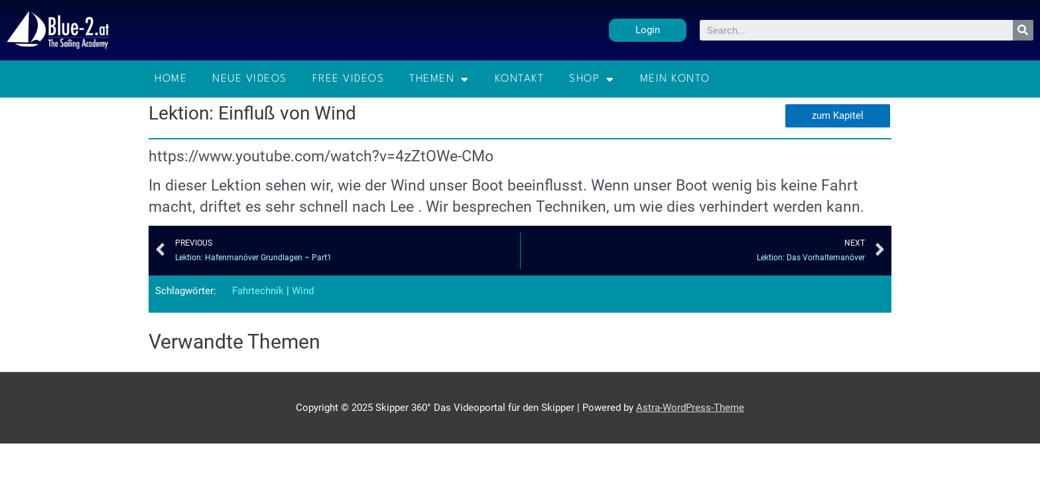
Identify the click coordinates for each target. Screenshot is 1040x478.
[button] (647, 30)
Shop (592, 79)
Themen (439, 79)
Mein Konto (675, 79)
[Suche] (1023, 30)
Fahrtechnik (258, 291)
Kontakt (520, 79)
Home (171, 79)
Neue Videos (249, 79)
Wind (303, 291)
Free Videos (348, 79)
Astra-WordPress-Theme (690, 408)
